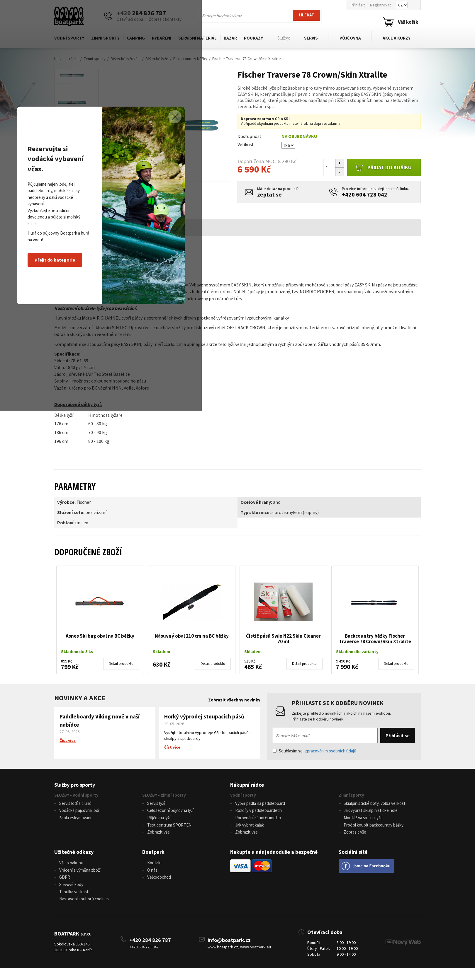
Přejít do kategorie (149, 520)
